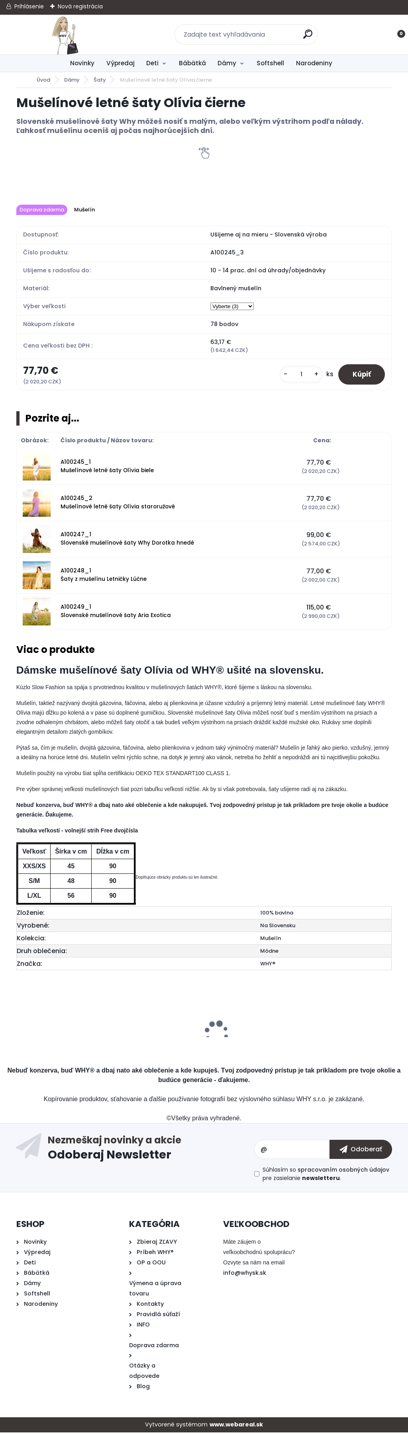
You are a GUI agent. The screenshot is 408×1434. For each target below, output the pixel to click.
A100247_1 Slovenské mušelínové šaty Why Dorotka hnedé (127, 540)
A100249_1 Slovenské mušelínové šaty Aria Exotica (116, 612)
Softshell (270, 63)
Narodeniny (314, 63)
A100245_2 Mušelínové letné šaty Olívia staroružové (118, 504)
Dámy (227, 63)
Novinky (82, 63)
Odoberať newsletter (151, 1151)
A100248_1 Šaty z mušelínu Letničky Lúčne (104, 576)
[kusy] (297, 375)
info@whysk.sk (244, 1274)
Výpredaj (120, 63)
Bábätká (192, 63)
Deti (152, 63)
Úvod (43, 80)
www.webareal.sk (236, 1426)
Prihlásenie (29, 6)
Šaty (100, 80)
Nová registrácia (80, 6)
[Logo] (65, 35)
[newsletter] (361, 1151)
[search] (308, 37)
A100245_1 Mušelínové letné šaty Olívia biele (107, 467)
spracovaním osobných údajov (343, 1171)
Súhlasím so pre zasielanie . (326, 1175)
